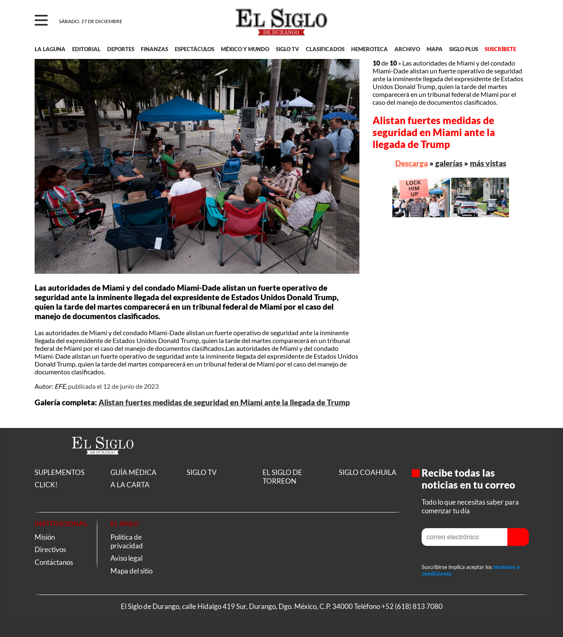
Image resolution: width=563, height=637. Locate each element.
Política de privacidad (126, 541)
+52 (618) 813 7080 (412, 606)
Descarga (411, 163)
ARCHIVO (407, 49)
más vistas (488, 163)
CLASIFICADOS (325, 49)
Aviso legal (126, 558)
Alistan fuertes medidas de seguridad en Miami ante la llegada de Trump (224, 402)
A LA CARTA (130, 484)
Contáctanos (54, 562)
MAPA (435, 49)
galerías (448, 163)
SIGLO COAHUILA (367, 472)
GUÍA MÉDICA (133, 472)
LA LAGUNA (50, 49)
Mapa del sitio (131, 570)
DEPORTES (120, 49)
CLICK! (46, 484)
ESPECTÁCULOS (194, 49)
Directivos (50, 549)
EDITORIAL (86, 49)
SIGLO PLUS (463, 49)
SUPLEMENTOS (59, 472)
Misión (45, 537)
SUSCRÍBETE (500, 49)
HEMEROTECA (369, 49)
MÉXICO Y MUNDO (245, 49)
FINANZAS (154, 49)
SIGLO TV (287, 49)
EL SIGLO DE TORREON (282, 476)
